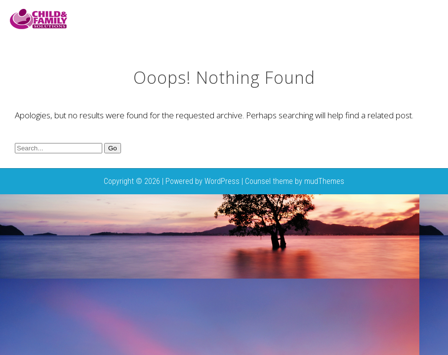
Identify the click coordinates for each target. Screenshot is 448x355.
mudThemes (324, 181)
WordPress (222, 181)
